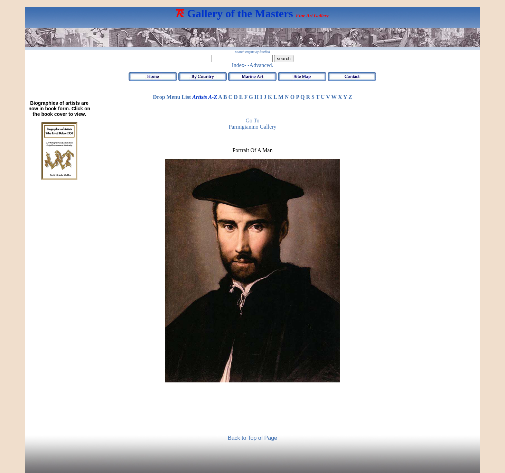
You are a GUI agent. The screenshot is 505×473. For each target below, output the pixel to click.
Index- (239, 65)
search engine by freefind (252, 52)
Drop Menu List (172, 97)
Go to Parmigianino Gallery (252, 124)
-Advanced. (260, 65)
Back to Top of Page (252, 438)
